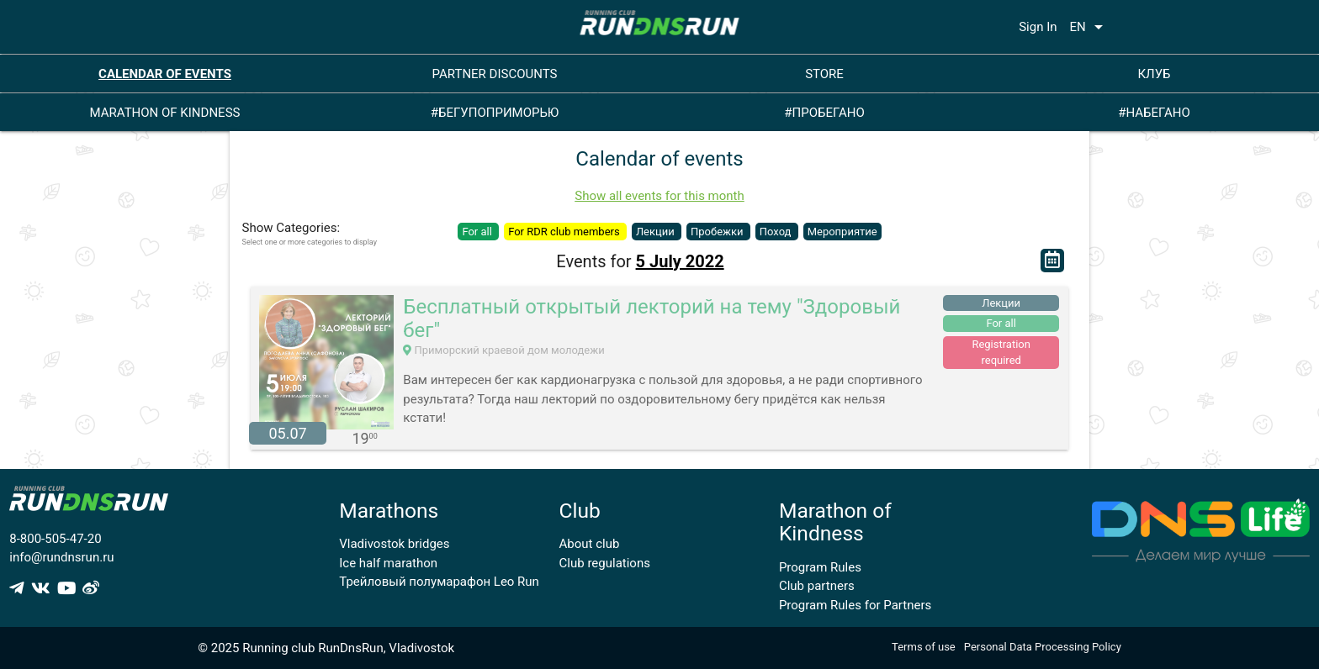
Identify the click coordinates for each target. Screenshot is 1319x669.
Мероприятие (842, 231)
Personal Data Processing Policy (1042, 646)
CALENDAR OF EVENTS (164, 74)
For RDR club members (565, 231)
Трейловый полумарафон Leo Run (439, 581)
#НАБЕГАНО (1154, 112)
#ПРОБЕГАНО (824, 112)
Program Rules (820, 567)
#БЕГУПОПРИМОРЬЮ (495, 112)
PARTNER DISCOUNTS (495, 74)
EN (1089, 27)
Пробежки (718, 231)
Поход (777, 231)
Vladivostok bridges (394, 543)
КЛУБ (1153, 74)
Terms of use (924, 646)
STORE (824, 74)
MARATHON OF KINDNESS (165, 112)
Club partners (817, 585)
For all (478, 231)
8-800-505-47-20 (55, 538)
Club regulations (604, 563)
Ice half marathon (388, 563)
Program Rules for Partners (855, 605)
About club (589, 543)
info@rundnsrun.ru (61, 557)
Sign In (1038, 26)
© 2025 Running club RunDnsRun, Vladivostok (326, 648)
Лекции (656, 231)
